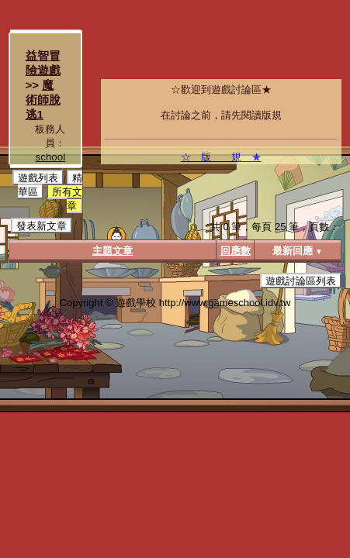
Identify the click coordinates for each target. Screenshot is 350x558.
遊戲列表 (38, 178)
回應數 (235, 251)
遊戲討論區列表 (300, 281)
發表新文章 (41, 226)
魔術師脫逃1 (43, 99)
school (51, 157)
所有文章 (67, 199)
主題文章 (112, 251)
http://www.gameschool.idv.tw (225, 302)
